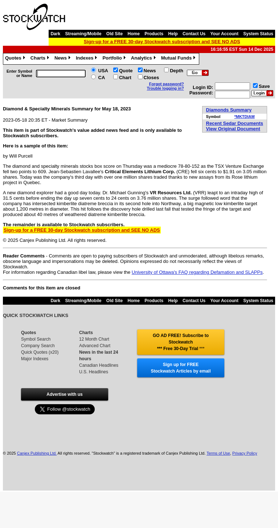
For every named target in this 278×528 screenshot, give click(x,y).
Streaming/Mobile (83, 33)
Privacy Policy (244, 453)
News (63, 59)
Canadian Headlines (98, 365)
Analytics (144, 59)
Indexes (87, 59)
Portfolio (114, 59)
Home (134, 33)
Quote (126, 70)
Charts (40, 59)
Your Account (224, 33)
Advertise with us (64, 394)
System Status (258, 33)
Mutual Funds (179, 59)
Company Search (38, 345)
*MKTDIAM (244, 116)
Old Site (114, 33)
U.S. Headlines (93, 371)
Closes (151, 77)
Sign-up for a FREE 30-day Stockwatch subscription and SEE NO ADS (162, 41)
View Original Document (233, 128)
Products (153, 33)
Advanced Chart (94, 345)
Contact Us (194, 33)
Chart (125, 77)
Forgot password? (166, 84)
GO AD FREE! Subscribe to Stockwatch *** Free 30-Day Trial (181, 342)
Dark (55, 33)
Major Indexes (34, 358)
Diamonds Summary (229, 110)
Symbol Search (35, 339)
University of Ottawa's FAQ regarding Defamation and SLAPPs (197, 272)
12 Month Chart (94, 339)
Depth (176, 70)
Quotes (16, 59)
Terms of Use (218, 453)
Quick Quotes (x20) (39, 352)
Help (173, 33)
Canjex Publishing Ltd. (37, 453)
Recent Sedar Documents (234, 123)
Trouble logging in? (165, 88)
